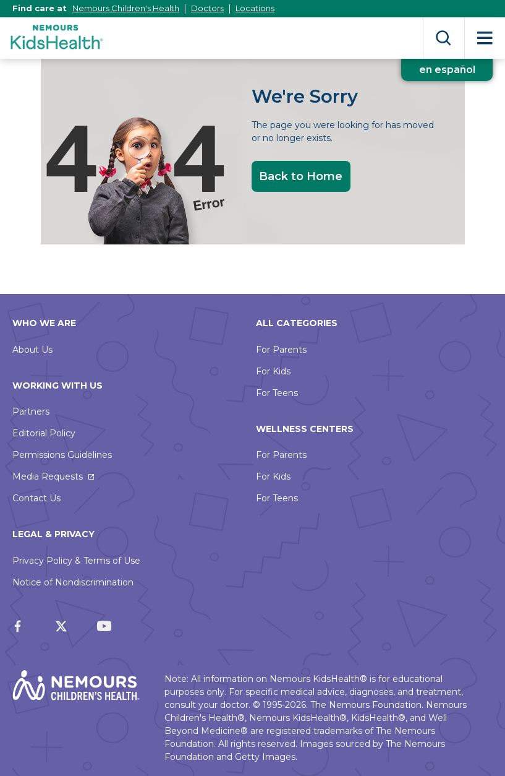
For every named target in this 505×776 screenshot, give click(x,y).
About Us (32, 349)
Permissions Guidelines (62, 454)
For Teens (277, 393)
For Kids (273, 371)
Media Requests (47, 476)
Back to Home (300, 176)
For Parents (281, 349)
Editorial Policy (43, 433)
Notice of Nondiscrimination (73, 582)
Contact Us (36, 498)
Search (443, 38)
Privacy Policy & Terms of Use (76, 560)
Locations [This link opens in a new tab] (255, 8)
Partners (30, 411)
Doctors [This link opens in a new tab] (207, 8)
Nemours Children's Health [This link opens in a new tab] (125, 8)
